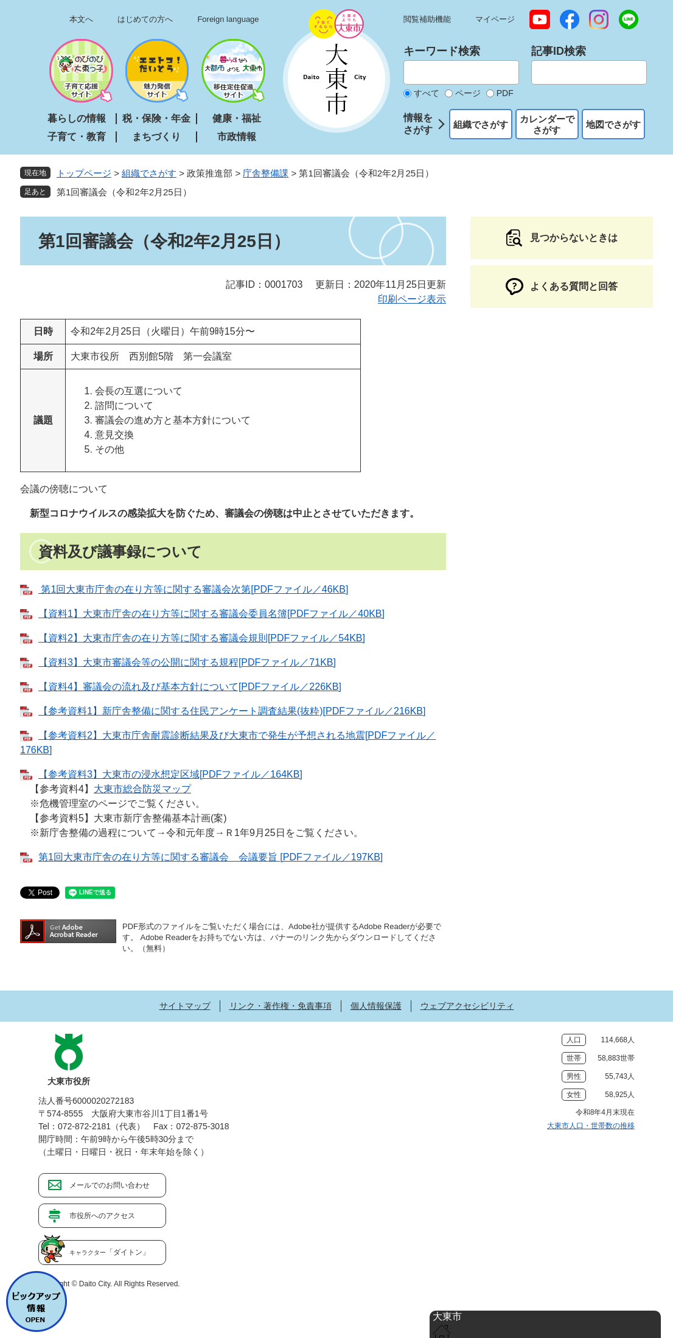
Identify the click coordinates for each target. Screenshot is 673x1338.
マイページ (495, 19)
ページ (468, 93)
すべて (426, 93)
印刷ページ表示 (412, 299)
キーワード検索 (441, 51)
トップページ (84, 173)
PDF (505, 93)
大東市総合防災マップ (142, 789)
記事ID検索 (558, 51)
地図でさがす (613, 124)
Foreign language (228, 19)
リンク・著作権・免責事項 (280, 1006)
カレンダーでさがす (547, 124)
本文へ (81, 19)
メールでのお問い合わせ (109, 1185)
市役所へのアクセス (102, 1215)
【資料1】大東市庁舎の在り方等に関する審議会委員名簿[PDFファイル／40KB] (211, 613)
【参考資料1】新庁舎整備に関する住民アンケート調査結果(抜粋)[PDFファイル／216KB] (231, 711)
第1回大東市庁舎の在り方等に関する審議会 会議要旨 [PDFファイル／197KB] (210, 857)
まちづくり (156, 136)
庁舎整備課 (265, 173)
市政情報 (236, 136)
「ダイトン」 (109, 1252)
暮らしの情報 (76, 118)
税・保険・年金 (156, 118)
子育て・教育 (76, 136)
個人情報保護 (376, 1006)
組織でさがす (480, 124)
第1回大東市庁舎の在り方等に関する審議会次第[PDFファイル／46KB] (193, 589)
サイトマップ (185, 1006)
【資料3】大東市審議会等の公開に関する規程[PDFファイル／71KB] (187, 662)
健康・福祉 (236, 118)
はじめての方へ (145, 19)
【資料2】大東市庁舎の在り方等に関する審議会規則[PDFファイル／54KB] (201, 638)
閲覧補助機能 (427, 19)
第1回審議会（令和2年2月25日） (124, 192)
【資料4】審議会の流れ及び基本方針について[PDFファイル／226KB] (189, 686)
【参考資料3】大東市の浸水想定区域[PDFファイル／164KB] (170, 774)
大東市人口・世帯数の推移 (591, 1125)
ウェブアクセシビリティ (467, 1006)
